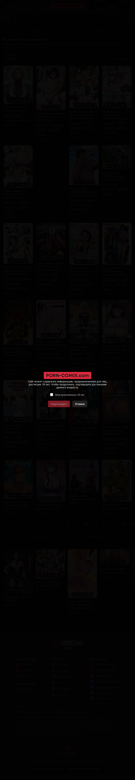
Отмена (80, 403)
